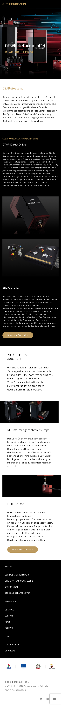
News (7, 622)
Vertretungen (12, 644)
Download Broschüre (17, 335)
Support (9, 616)
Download (10, 650)
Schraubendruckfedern (17, 575)
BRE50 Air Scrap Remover (17, 593)
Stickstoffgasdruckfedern (19, 581)
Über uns (9, 610)
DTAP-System (11, 587)
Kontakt (9, 628)
